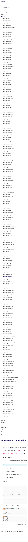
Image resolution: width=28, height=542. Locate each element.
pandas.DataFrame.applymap (8, 135)
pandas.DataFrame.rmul (7, 109)
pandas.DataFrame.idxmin (7, 238)
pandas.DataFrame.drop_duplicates (9, 226)
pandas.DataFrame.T (6, 311)
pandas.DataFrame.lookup (7, 73)
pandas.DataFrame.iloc (7, 59)
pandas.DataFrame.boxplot (8, 372)
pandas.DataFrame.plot (7, 350)
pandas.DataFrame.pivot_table (8, 286)
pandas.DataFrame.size (7, 34)
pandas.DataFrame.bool (7, 50)
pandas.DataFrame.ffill (7, 267)
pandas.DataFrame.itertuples (8, 71)
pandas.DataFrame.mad (7, 182)
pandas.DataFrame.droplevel (8, 283)
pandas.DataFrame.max (7, 183)
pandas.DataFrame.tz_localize (8, 345)
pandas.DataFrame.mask (7, 85)
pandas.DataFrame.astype (7, 43)
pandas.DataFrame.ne (7, 126)
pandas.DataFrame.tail (7, 77)
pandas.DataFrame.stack (7, 299)
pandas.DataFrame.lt (6, 119)
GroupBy (3, 425)
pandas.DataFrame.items (7, 64)
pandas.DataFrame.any (7, 155)
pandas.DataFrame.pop (7, 75)
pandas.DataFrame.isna (7, 272)
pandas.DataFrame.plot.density (8, 359)
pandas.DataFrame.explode (8, 306)
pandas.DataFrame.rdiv (7, 110)
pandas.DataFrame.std (7, 208)
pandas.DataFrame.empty (7, 39)
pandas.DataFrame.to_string (8, 411)
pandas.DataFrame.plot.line (8, 366)
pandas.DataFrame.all (7, 153)
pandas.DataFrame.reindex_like (8, 244)
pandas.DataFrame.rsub (7, 107)
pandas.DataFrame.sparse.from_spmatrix (10, 377)
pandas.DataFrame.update (7, 324)
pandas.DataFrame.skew (7, 205)
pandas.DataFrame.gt (6, 121)
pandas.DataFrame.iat (7, 55)
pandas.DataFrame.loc (7, 57)
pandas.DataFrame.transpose (8, 313)
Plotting (2, 431)
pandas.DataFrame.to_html (8, 400)
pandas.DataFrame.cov (7, 164)
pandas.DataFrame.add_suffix (8, 217)
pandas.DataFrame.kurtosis (8, 180)
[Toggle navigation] (25, 2)
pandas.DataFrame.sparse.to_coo (9, 379)
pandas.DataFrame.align (7, 219)
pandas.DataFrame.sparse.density (9, 375)
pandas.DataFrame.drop (7, 224)
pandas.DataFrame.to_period (8, 340)
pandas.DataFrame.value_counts (9, 214)
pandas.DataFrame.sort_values (8, 290)
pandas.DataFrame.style (7, 416)
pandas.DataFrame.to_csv (7, 390)
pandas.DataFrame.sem (7, 203)
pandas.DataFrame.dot (7, 103)
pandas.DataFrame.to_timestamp (9, 342)
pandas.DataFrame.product (8, 196)
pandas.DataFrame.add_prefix (8, 215)
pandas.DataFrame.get (7, 80)
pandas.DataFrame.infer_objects (8, 46)
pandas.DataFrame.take (7, 258)
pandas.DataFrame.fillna (7, 269)
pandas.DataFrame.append (8, 315)
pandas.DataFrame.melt (7, 304)
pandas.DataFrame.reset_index (8, 249)
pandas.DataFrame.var (7, 210)
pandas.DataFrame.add (7, 89)
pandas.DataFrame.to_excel (8, 397)
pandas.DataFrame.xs (7, 78)
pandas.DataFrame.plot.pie (7, 368)
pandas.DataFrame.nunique (8, 212)
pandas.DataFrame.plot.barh (8, 356)
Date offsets (3, 422)
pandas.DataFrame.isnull (7, 274)
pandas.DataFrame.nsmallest (8, 295)
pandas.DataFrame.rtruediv (8, 112)
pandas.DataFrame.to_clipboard (8, 413)
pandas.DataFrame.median (7, 187)
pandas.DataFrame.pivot (7, 285)
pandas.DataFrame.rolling (7, 146)
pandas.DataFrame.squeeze (8, 308)
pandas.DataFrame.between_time (9, 222)
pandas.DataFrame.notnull (7, 278)
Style (2, 429)
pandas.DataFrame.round (7, 201)
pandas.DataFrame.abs (7, 151)
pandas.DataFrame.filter (7, 231)
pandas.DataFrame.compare (8, 318)
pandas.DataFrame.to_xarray (8, 310)
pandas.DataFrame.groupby (8, 144)
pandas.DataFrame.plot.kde (8, 365)
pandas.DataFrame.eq (7, 128)
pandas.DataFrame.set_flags (8, 41)
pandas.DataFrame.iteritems (8, 66)
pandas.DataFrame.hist (7, 374)
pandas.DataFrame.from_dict (8, 382)
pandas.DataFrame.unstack (8, 301)
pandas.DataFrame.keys (7, 68)
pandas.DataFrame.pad (7, 279)
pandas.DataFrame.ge (7, 125)
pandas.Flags (5, 347)
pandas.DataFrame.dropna (7, 265)
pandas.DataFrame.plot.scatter (8, 370)
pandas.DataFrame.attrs (7, 349)
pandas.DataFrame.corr (7, 158)
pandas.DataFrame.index (7, 20)
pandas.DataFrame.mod (7, 100)
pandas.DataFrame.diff (7, 174)
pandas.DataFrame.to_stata (8, 406)
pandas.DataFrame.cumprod (8, 169)
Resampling (3, 427)
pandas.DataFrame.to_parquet (8, 386)
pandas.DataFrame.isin (7, 82)
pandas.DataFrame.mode (7, 190)
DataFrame (3, 16)
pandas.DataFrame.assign (7, 317)
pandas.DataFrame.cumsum (8, 171)
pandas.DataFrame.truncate (8, 260)
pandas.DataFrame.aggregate (8, 141)
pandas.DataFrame (6, 18)
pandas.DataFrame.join (7, 320)
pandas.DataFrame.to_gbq (7, 407)
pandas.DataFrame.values (7, 29)
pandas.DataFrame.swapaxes (8, 302)
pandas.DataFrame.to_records (8, 409)
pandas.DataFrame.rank (7, 199)
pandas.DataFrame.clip (7, 157)
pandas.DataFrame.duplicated (8, 228)
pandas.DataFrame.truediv (7, 96)
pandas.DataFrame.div (7, 94)
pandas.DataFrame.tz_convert (8, 343)
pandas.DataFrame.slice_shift (8, 331)
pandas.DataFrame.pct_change (8, 192)
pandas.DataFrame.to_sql (7, 393)
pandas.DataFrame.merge (7, 322)
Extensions (3, 434)
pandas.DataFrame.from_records (9, 384)
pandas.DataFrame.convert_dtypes (9, 45)
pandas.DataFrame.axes (7, 30)
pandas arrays (3, 418)
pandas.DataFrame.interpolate (8, 270)
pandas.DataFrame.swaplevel (8, 297)
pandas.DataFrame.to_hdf (7, 391)
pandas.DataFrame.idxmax (7, 237)
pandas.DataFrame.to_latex (8, 404)
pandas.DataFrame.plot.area (8, 352)
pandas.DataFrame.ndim (7, 32)
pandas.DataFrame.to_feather (8, 402)
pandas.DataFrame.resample (8, 338)
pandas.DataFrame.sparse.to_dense (9, 381)
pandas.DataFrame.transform (8, 142)
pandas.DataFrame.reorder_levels (9, 288)
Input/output (3, 11)
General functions (4, 12)
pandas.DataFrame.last (7, 240)
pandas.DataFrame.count (7, 162)
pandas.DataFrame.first (7, 233)
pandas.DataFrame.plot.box (8, 358)
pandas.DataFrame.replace (7, 281)
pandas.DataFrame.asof (7, 327)
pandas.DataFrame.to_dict (7, 395)
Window (3, 424)
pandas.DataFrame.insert (7, 61)
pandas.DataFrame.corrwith (8, 160)
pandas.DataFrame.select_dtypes (9, 27)
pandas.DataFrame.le (6, 123)
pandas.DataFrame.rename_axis (8, 247)
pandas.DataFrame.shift (7, 329)
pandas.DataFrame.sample (7, 251)
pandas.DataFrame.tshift (7, 333)
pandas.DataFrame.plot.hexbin (8, 361)
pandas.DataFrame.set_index (8, 254)
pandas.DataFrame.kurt (7, 178)
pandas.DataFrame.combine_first (9, 132)
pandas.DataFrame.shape (7, 36)
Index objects (3, 420)
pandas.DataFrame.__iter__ (7, 62)
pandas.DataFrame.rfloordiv (8, 114)
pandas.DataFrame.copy (7, 48)
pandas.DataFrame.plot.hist (8, 363)
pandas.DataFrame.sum (7, 206)
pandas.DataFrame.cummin (8, 167)
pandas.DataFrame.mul (7, 93)
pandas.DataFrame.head (7, 52)
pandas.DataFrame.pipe (7, 137)
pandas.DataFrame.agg (7, 139)
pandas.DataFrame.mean (7, 185)
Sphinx (8, 532)
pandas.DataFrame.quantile (8, 198)
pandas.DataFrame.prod (7, 194)
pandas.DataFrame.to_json (7, 398)
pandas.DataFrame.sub (7, 91)
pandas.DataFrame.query (7, 87)
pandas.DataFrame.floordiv (8, 98)
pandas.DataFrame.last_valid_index (9, 336)
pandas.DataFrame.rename (8, 246)
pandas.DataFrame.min (7, 189)
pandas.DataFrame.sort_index (8, 292)
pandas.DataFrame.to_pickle (8, 388)
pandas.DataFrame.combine (8, 130)
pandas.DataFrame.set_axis (8, 253)
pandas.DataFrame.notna (7, 276)
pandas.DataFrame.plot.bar (8, 354)
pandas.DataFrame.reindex (7, 242)
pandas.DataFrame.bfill (7, 263)
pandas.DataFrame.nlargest (8, 294)
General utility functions (5, 432)
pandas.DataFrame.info (7, 25)
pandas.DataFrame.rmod (7, 116)
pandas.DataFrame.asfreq (7, 326)
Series (2, 14)
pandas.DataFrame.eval (7, 176)
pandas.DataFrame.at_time (8, 221)
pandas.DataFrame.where (7, 84)
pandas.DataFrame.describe (8, 173)
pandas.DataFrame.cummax (8, 166)
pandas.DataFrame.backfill (7, 262)
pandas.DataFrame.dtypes (7, 23)
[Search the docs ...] (14, 7)
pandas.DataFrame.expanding (8, 148)
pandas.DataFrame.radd (7, 105)
